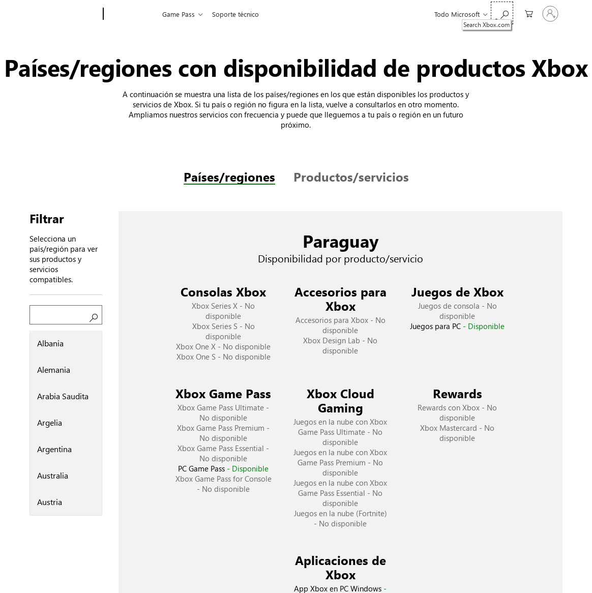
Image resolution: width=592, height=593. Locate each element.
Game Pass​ (178, 14)
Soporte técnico (235, 14)
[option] (66, 344)
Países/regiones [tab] (229, 176)
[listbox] (65, 423)
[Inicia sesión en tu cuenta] (550, 14)
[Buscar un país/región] (65, 314)
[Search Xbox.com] (502, 13)
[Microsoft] (64, 14)
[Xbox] (131, 14)
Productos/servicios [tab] (351, 176)
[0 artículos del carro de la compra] (526, 13)
